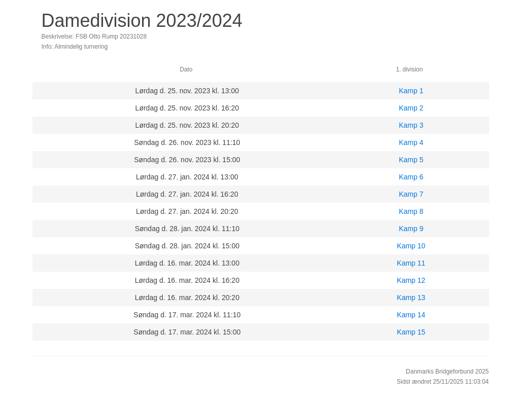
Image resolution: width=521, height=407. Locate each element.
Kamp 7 (411, 194)
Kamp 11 (411, 263)
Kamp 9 (411, 229)
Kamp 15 (411, 332)
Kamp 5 (411, 160)
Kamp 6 (411, 177)
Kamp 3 (411, 125)
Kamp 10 (411, 246)
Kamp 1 (411, 91)
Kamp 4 (411, 142)
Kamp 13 (411, 297)
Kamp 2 (411, 108)
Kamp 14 (411, 315)
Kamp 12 (411, 280)
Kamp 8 (411, 211)
